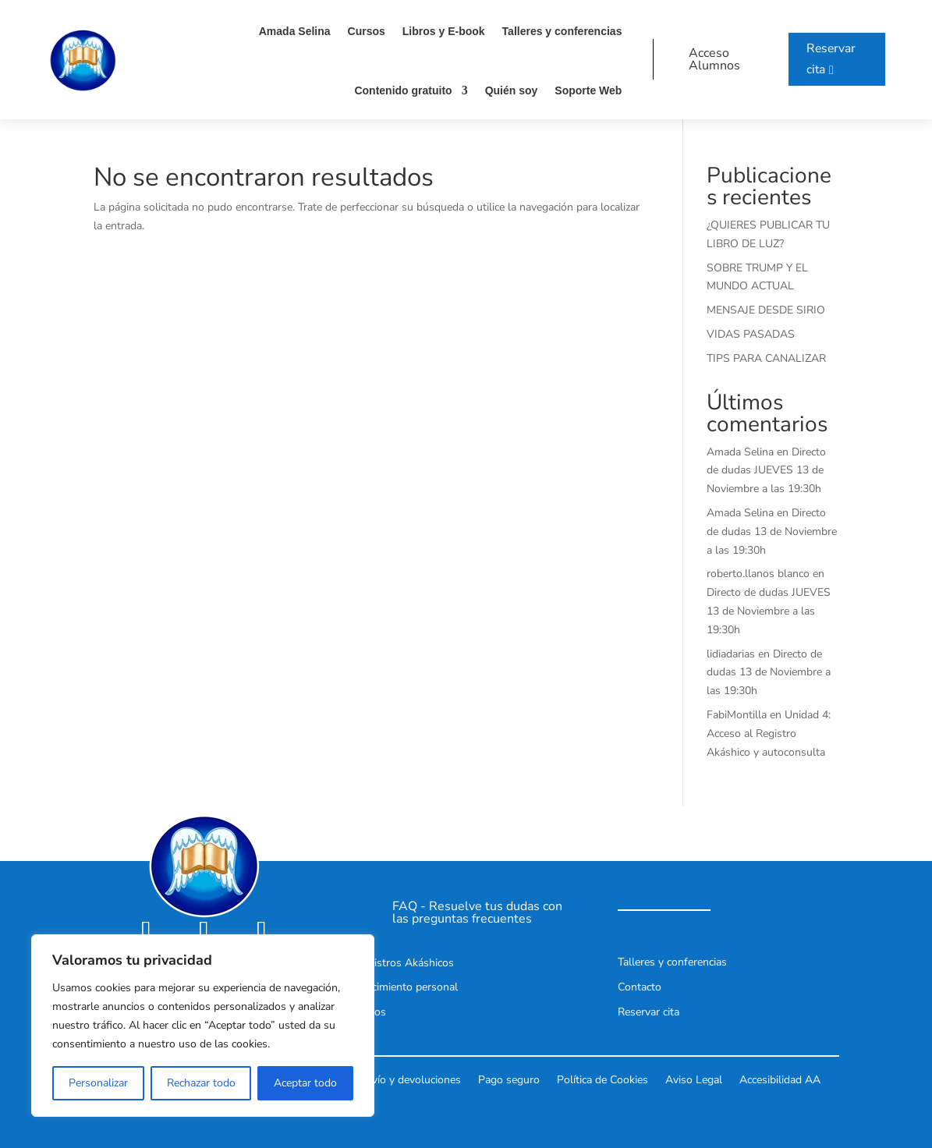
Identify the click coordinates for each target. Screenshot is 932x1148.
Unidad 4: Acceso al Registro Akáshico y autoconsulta (769, 733)
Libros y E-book (440, 31)
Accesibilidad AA (779, 1079)
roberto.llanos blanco (758, 573)
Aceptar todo (305, 1082)
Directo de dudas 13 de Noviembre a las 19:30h (772, 531)
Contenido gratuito (399, 90)
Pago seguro (509, 1079)
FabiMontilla (737, 714)
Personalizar (98, 1082)
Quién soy (507, 90)
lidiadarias (731, 654)
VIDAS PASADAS (751, 334)
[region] (202, 1025)
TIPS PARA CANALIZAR (766, 358)
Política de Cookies (602, 1079)
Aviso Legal (693, 1079)
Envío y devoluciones (410, 1079)
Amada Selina (291, 31)
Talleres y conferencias (558, 31)
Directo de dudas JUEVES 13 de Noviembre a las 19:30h (766, 471)
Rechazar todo (201, 1082)
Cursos (362, 31)
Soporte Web (584, 90)
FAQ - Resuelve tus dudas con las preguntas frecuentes (477, 912)
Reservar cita (828, 59)
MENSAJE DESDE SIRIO (766, 310)
